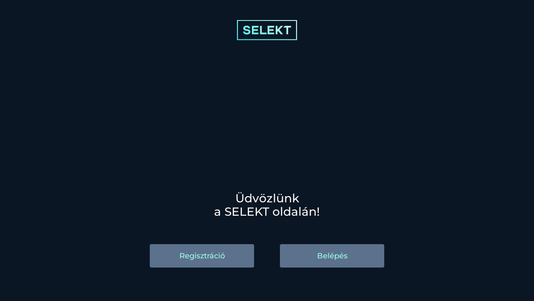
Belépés (332, 255)
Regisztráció (202, 255)
